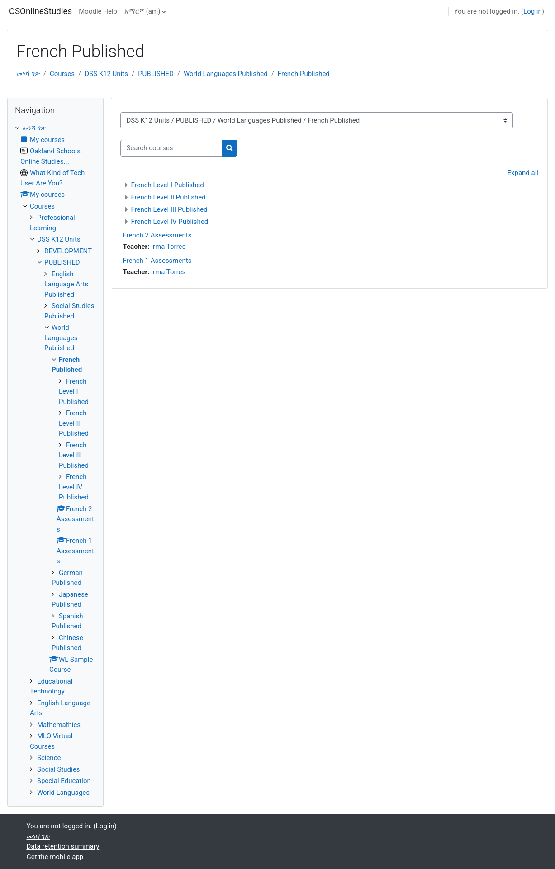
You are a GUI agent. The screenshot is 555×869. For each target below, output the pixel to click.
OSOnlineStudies (40, 11)
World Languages (63, 792)
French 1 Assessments (157, 260)
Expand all (523, 173)
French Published (304, 74)
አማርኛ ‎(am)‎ (142, 11)
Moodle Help (98, 11)
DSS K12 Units (106, 74)
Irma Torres (168, 246)
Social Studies (58, 769)
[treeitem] (55, 460)
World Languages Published (226, 74)
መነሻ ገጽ (28, 74)
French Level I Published (167, 185)
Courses (62, 74)
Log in (532, 11)
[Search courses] (171, 148)
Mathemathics (59, 725)
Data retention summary (63, 846)
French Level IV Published (169, 222)
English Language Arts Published (66, 284)
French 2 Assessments (157, 235)
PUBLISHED (156, 74)
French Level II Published (168, 197)
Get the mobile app (55, 857)
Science (49, 758)
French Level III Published (169, 209)
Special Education (64, 781)
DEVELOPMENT (68, 251)
